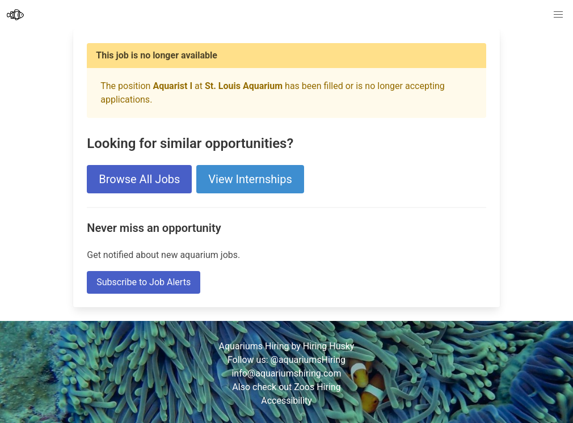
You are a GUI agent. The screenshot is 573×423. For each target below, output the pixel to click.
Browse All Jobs (139, 179)
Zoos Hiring (317, 387)
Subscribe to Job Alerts (143, 282)
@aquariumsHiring (308, 359)
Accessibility (286, 400)
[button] (558, 14)
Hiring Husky (329, 346)
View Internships (250, 179)
